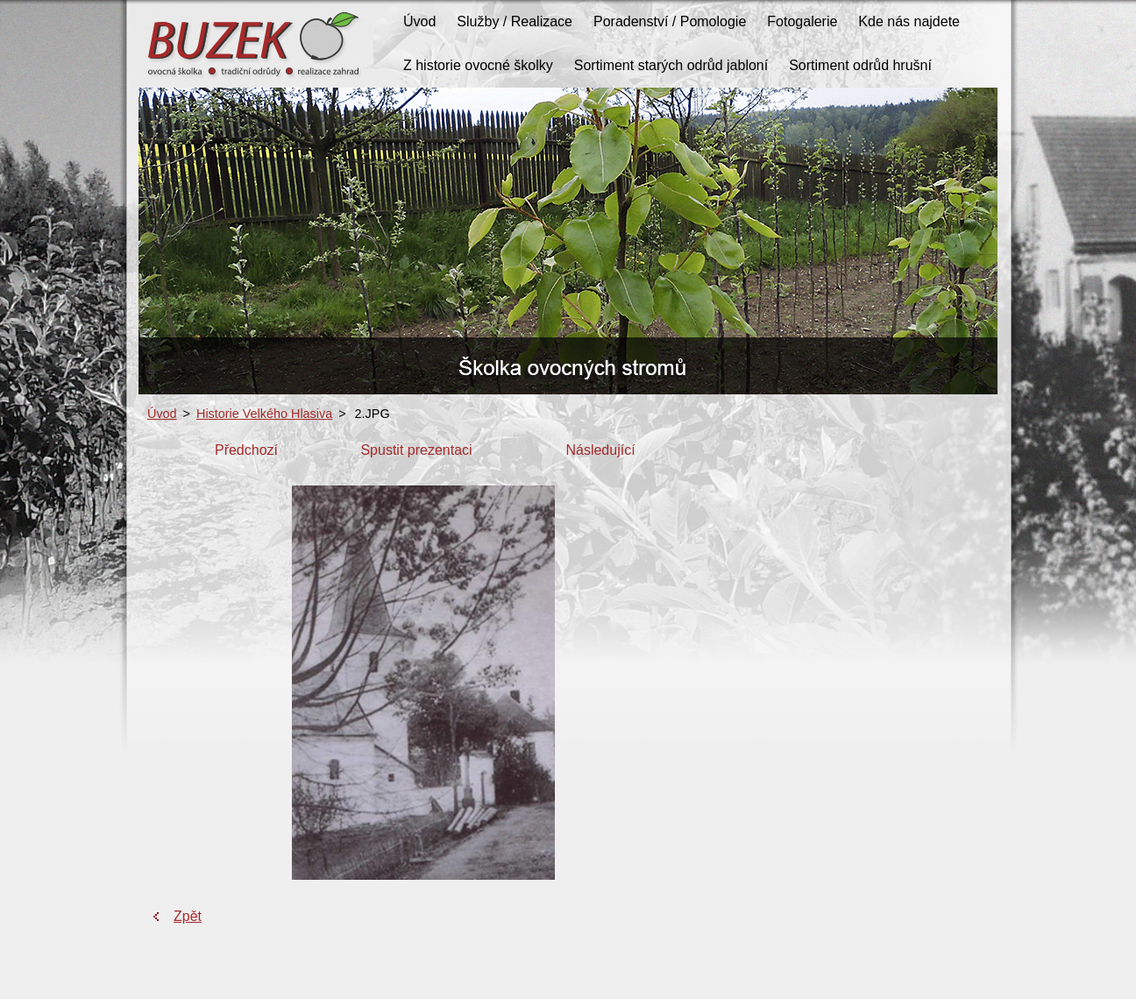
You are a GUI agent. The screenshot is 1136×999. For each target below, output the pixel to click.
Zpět (188, 916)
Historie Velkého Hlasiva (264, 414)
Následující (600, 450)
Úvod (162, 414)
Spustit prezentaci (416, 450)
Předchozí (246, 450)
